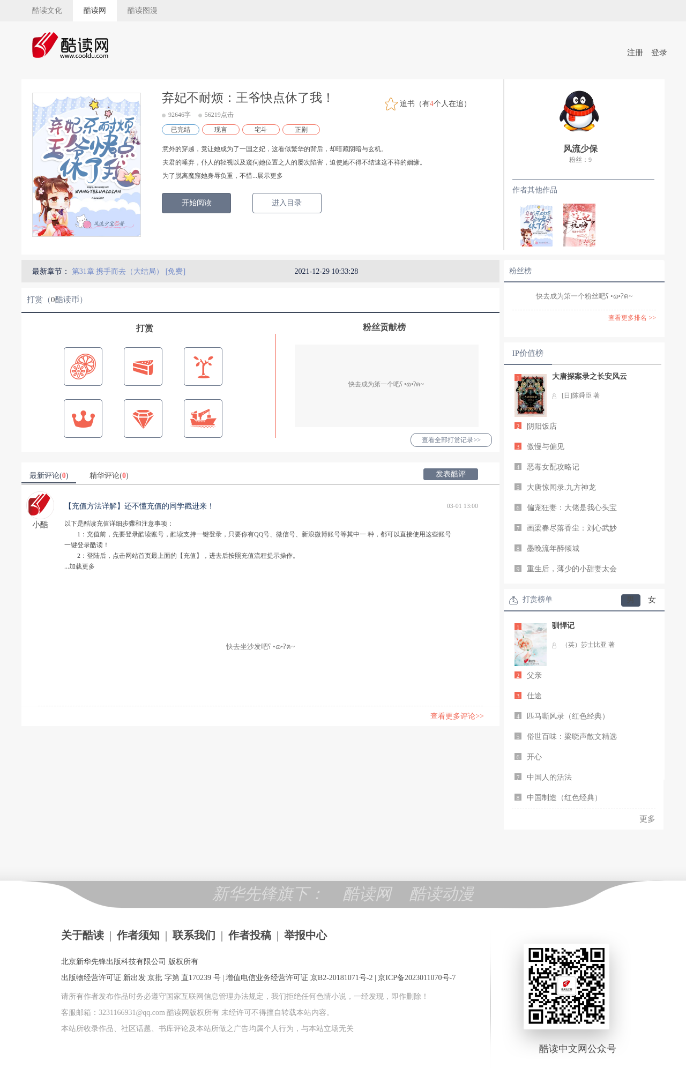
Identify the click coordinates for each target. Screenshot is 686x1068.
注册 (635, 52)
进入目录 (287, 203)
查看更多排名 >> (632, 318)
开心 (534, 757)
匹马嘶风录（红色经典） (568, 716)
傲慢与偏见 (545, 447)
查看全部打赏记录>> (451, 440)
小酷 (40, 524)
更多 (647, 819)
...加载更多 (79, 566)
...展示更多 (267, 176)
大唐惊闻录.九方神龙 (561, 487)
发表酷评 (451, 474)
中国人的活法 (549, 777)
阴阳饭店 (542, 426)
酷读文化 (47, 10)
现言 (220, 129)
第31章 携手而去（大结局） (119, 271)
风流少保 (580, 148)
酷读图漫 (143, 10)
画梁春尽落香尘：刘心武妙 (572, 528)
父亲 (534, 675)
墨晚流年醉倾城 (553, 548)
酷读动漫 (441, 893)
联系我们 (194, 935)
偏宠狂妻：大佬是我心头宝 (572, 508)
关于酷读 (82, 935)
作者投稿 (249, 935)
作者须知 (138, 935)
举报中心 (305, 935)
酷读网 (95, 10)
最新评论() (48, 476)
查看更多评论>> (457, 716)
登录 (659, 52)
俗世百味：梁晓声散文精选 (572, 737)
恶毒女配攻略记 (553, 467)
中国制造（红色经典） (564, 798)
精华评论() (109, 476)
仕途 (534, 696)
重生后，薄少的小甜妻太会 (572, 569)
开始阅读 (197, 203)
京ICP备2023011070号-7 (417, 978)
